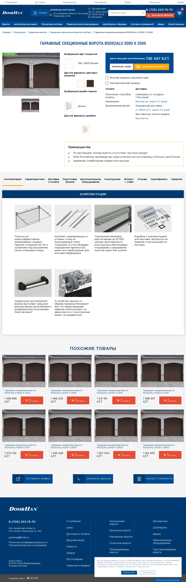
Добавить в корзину (151, 67)
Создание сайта (23, 578)
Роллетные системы (52, 24)
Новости (71, 546)
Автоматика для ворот (25, 24)
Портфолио (100, 2)
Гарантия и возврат (78, 565)
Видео (128, 2)
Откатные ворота (120, 543)
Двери (161, 24)
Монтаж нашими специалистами (129, 78)
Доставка (40, 2)
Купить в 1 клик (121, 67)
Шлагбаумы (160, 528)
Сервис (70, 553)
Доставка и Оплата (78, 534)
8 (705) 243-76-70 (159, 9)
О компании (11, 2)
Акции (181, 2)
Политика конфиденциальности (28, 543)
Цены (69, 528)
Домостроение (176, 24)
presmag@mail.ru (19, 538)
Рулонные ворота (120, 531)
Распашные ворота (121, 537)
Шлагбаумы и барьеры (115, 24)
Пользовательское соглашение (28, 545)
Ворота (6, 24)
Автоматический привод (125, 83)
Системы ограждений (142, 24)
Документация (75, 540)
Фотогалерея (74, 559)
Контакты (154, 2)
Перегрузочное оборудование (82, 24)
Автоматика (160, 521)
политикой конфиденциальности (112, 564)
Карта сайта (15, 560)
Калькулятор (69, 2)
